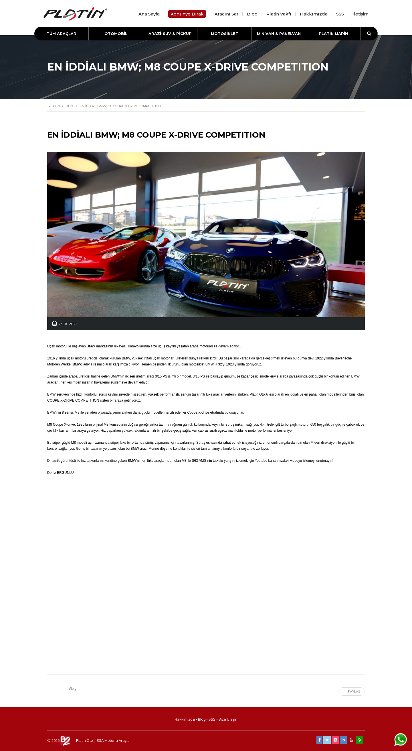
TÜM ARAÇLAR (61, 33)
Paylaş (351, 691)
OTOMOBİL (115, 33)
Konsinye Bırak (187, 14)
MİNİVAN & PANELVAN (279, 33)
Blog (252, 14)
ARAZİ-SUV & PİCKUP (170, 33)
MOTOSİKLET (224, 33)
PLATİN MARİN (333, 33)
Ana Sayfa (149, 14)
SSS (340, 14)
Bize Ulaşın (228, 719)
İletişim (360, 14)
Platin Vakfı (278, 14)
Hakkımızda (314, 14)
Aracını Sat (226, 14)
